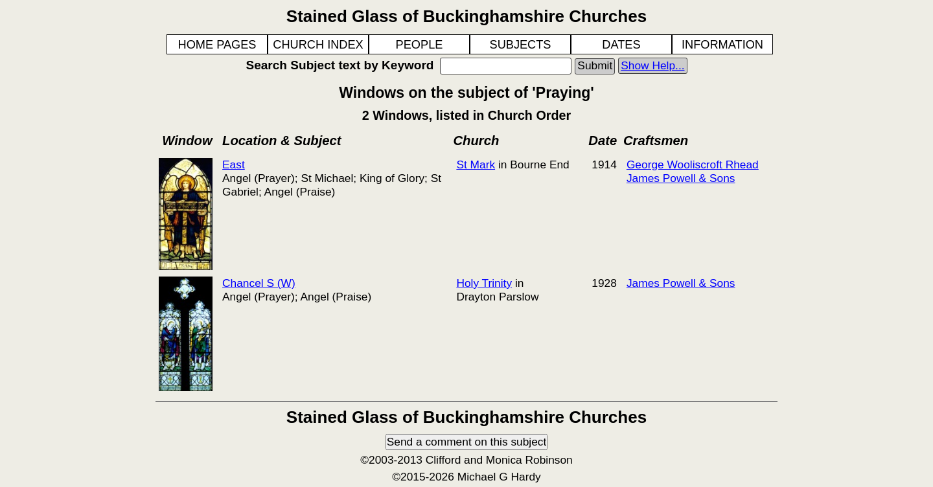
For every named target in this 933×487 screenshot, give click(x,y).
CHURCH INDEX (318, 44)
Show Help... (652, 65)
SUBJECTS (520, 44)
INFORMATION (722, 44)
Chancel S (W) (258, 283)
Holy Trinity (484, 283)
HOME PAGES (217, 44)
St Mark (475, 164)
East (233, 164)
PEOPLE (419, 44)
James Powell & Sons (681, 178)
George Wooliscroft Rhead (693, 164)
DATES (621, 44)
